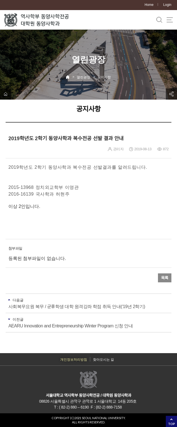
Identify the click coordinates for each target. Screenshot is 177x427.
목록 (164, 278)
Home (149, 5)
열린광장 (83, 77)
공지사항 (104, 77)
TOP (171, 424)
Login (167, 5)
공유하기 (171, 94)
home (5, 94)
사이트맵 (170, 19)
